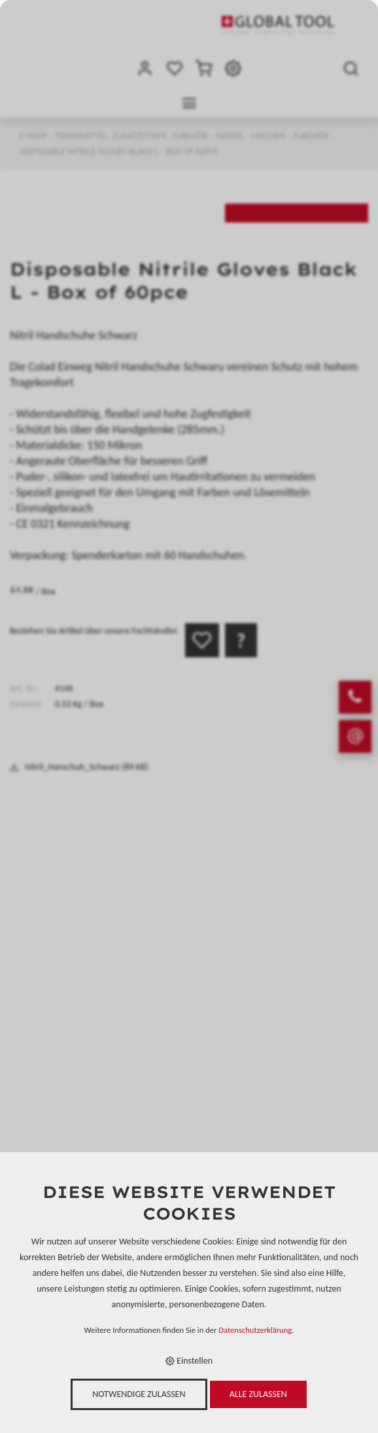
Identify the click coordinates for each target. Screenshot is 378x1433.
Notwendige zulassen (138, 1394)
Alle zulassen (258, 1394)
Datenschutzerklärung (255, 1330)
